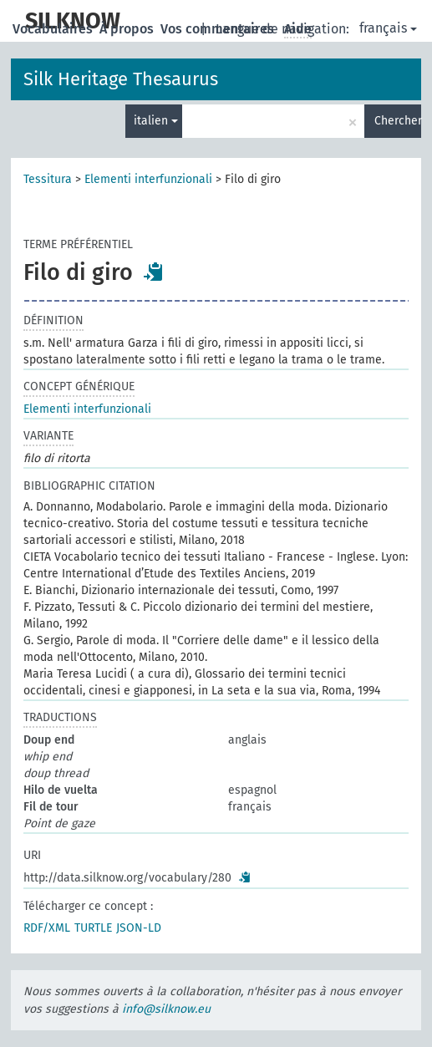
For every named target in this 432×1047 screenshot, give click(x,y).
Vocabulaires (54, 29)
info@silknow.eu (166, 1009)
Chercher (397, 121)
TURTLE (93, 928)
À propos (128, 29)
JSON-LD (138, 928)
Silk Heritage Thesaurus (120, 79)
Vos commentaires (218, 29)
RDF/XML (46, 928)
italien (156, 121)
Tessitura (47, 179)
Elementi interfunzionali (148, 179)
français (388, 28)
